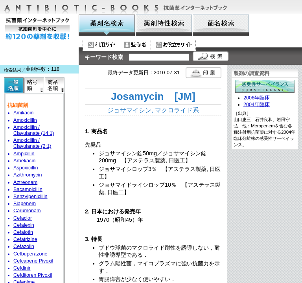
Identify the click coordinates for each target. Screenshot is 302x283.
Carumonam (27, 210)
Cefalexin (23, 225)
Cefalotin (23, 232)
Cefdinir (22, 268)
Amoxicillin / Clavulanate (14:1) (33, 130)
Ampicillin (23, 153)
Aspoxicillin (25, 168)
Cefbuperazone (30, 254)
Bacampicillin (27, 189)
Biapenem (24, 203)
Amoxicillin (25, 120)
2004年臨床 (256, 104)
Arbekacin (24, 161)
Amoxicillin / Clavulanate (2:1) (32, 143)
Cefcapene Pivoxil (33, 261)
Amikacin (23, 113)
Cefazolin (23, 246)
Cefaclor (22, 218)
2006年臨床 (256, 98)
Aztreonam (25, 182)
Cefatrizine (25, 239)
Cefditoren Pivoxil (32, 275)
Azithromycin (27, 175)
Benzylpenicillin (30, 196)
